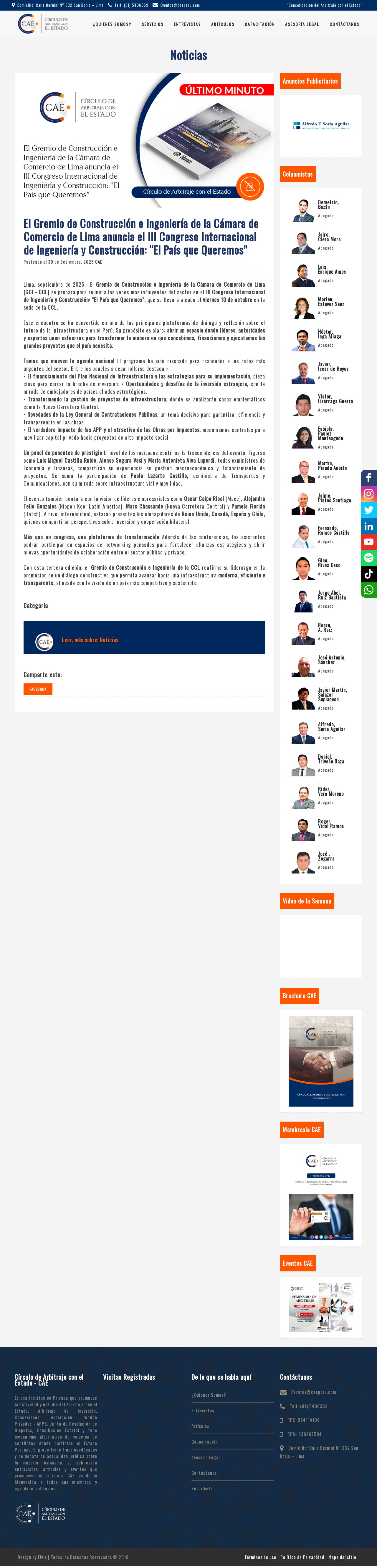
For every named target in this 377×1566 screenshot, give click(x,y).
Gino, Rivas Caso (329, 563)
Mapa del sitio (342, 1557)
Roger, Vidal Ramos (331, 824)
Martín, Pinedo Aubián (332, 465)
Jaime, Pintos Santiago (334, 498)
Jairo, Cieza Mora (329, 237)
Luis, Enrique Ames (332, 269)
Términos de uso (260, 1557)
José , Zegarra (326, 856)
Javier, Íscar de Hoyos (333, 366)
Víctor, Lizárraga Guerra (335, 399)
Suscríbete (202, 1488)
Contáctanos (344, 24)
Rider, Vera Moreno (331, 791)
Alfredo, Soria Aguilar (331, 727)
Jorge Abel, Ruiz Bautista (332, 595)
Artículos (222, 24)
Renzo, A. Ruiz (325, 627)
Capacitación (260, 24)
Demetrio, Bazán (328, 204)
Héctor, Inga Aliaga (329, 334)
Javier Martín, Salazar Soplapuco (332, 694)
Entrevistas (187, 24)
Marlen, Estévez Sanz (331, 302)
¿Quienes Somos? (112, 24)
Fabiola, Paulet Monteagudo (330, 433)
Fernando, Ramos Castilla (334, 530)
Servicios (152, 24)
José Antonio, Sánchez (331, 660)
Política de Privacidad (302, 1557)
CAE (98, 261)
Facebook (38, 689)
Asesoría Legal (302, 24)
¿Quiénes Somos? (208, 1394)
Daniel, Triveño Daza (331, 759)
